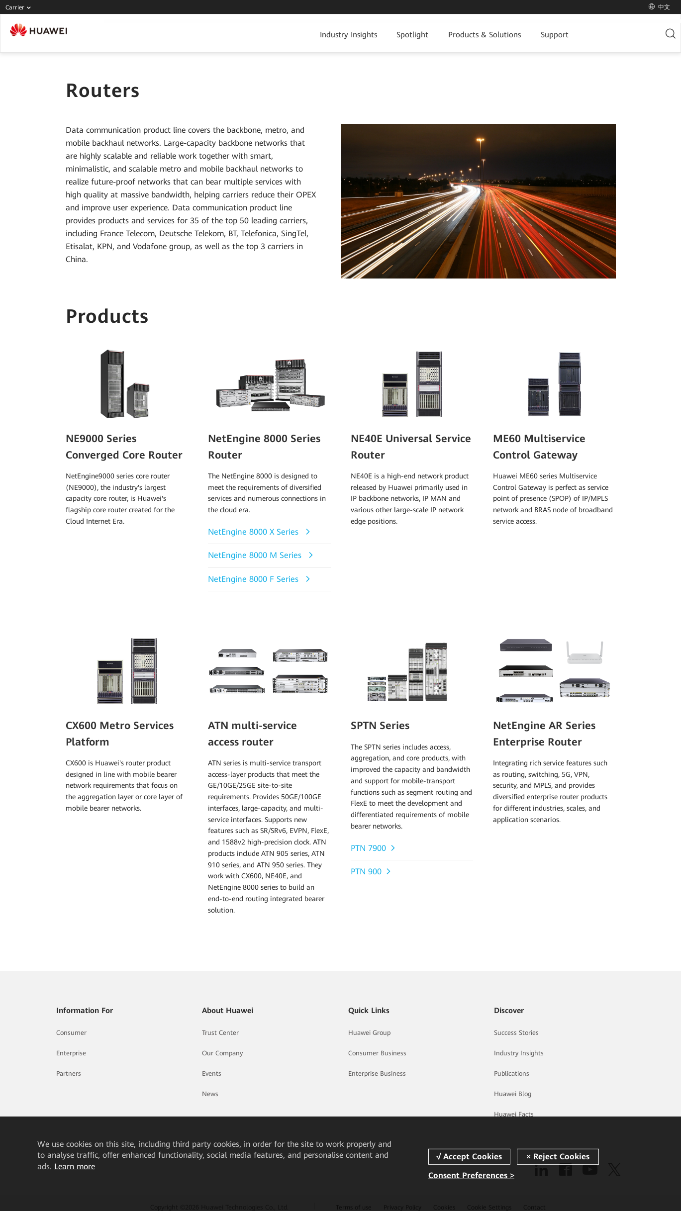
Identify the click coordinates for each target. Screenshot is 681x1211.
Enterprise (71, 1044)
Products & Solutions (378, 33)
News (210, 1085)
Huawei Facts (514, 1105)
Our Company (222, 1044)
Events (211, 1064)
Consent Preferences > (471, 1175)
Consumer (71, 1023)
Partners (68, 1064)
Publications (511, 1064)
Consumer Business (377, 1044)
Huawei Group (369, 1023)
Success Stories (516, 1023)
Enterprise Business (377, 1064)
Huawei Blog (512, 1085)
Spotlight (311, 33)
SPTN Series (376, 719)
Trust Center (220, 1023)
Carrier (20, 7)
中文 (659, 6)
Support (443, 33)
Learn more (74, 1166)
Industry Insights (251, 33)
